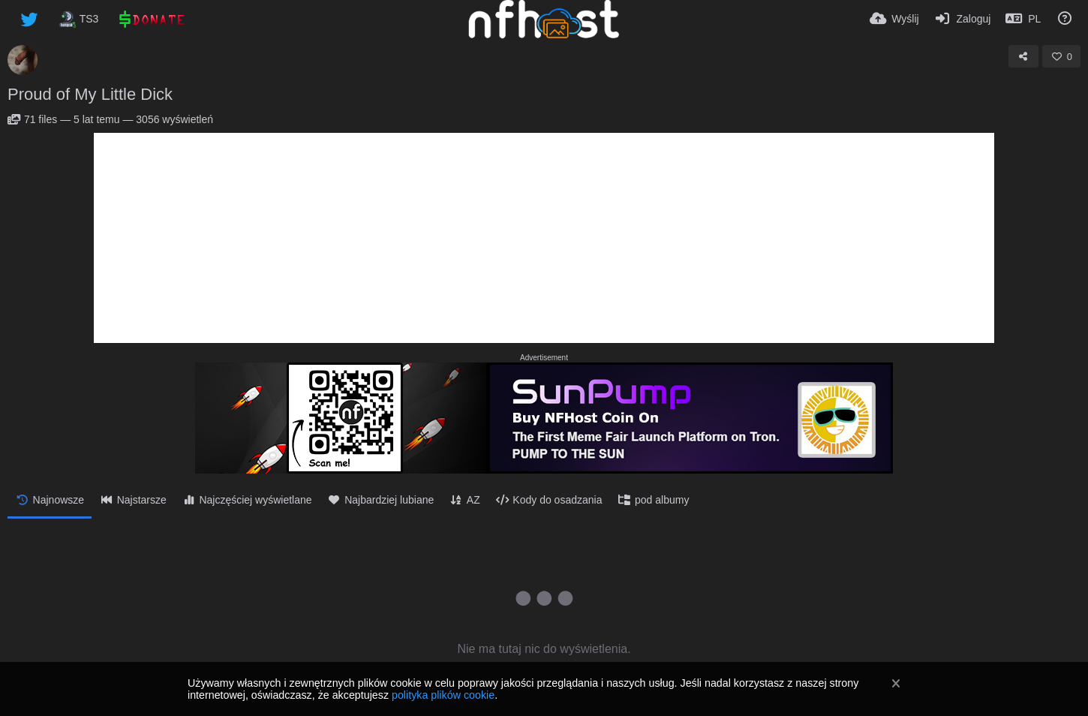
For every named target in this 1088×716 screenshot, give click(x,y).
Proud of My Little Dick (90, 94)
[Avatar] (23, 60)
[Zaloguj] (962, 19)
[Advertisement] (544, 238)
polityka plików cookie (443, 695)
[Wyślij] (894, 19)
